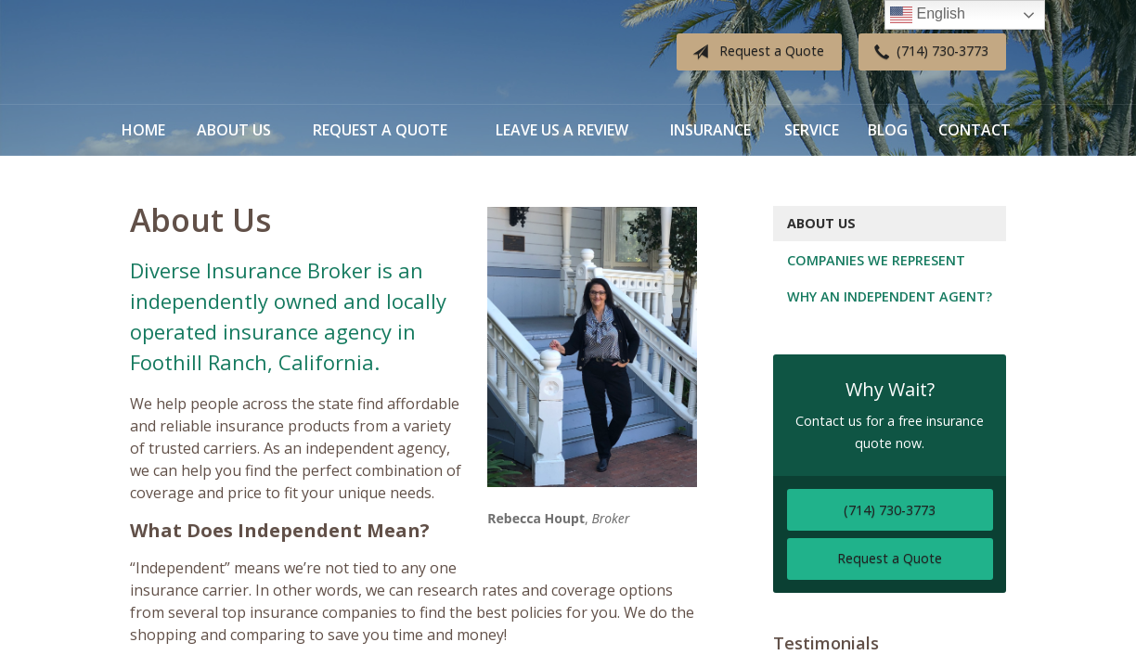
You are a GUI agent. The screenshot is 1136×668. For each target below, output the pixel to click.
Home (143, 130)
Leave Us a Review (562, 130)
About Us (234, 130)
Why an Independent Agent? (889, 296)
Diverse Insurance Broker (246, 52)
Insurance (710, 130)
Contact (974, 130)
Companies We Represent (876, 260)
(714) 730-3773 (927, 52)
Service (811, 130)
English (927, 15)
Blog (888, 130)
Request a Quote (754, 52)
